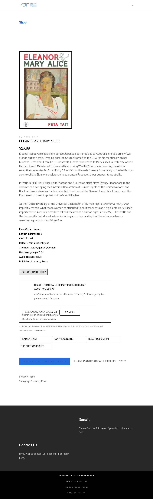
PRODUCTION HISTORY (33, 272)
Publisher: (24, 261)
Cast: (22, 238)
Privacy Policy (76, 493)
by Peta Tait (28, 137)
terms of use (41, 330)
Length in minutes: (29, 233)
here (21, 457)
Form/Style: (25, 229)
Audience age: (27, 256)
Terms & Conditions (77, 487)
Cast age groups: (29, 252)
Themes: (24, 247)
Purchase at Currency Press (45, 361)
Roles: (22, 243)
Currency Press (39, 381)
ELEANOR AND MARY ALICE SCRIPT (95, 361)
